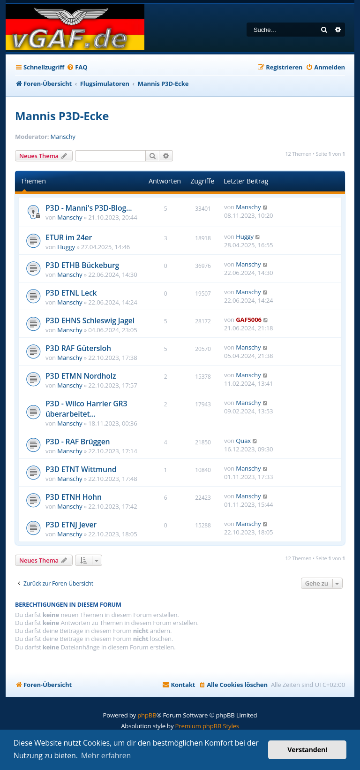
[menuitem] (77, 67)
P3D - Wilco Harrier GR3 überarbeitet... (86, 408)
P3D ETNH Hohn (73, 497)
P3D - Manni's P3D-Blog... (88, 208)
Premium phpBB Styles (207, 726)
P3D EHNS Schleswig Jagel (90, 320)
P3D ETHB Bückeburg (82, 265)
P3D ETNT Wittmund (80, 469)
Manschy (63, 137)
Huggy (66, 247)
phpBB (146, 715)
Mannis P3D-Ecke (62, 115)
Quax (243, 440)
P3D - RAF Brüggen (77, 441)
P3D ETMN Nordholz (80, 376)
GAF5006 (249, 319)
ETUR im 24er (68, 237)
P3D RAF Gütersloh (78, 348)
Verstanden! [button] (307, 749)
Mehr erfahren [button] (106, 755)
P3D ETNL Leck (71, 293)
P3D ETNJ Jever (71, 524)
